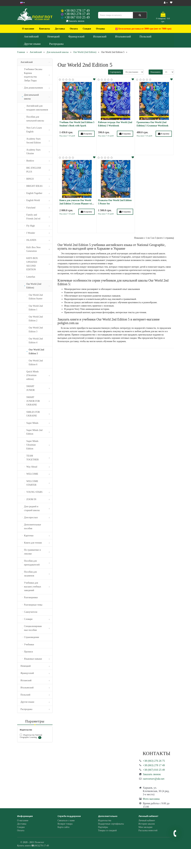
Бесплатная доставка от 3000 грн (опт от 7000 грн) (143, 28)
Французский (76, 36)
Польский (145, 36)
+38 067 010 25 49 (77, 17)
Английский (31, 36)
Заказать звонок (75, 21)
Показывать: (155, 72)
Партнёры (103, 827)
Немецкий (53, 36)
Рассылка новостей (147, 830)
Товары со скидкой (107, 830)
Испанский (99, 36)
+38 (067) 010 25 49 (154, 769)
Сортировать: (115, 72)
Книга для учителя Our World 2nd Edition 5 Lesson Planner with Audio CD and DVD (76, 203)
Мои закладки (145, 827)
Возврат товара (65, 824)
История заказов (146, 824)
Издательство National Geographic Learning (31, 736)
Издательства (104, 820)
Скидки (87, 28)
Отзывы (100, 28)
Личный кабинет (146, 820)
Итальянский (123, 36)
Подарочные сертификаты (111, 824)
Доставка (60, 28)
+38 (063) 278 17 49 (154, 765)
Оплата (74, 28)
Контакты (44, 28)
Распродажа (56, 43)
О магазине (28, 28)
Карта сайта (63, 827)
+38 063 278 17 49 (77, 10)
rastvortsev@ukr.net (153, 778)
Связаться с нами (66, 820)
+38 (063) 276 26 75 (154, 760)
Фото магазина (151, 798)
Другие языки (32, 43)
